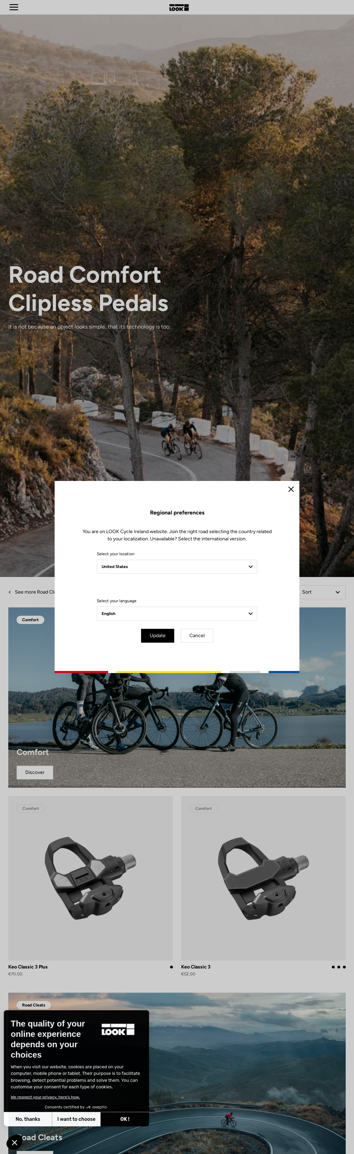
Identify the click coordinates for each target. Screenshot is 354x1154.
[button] (14, 1142)
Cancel (197, 636)
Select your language (117, 600)
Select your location (115, 553)
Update (158, 636)
